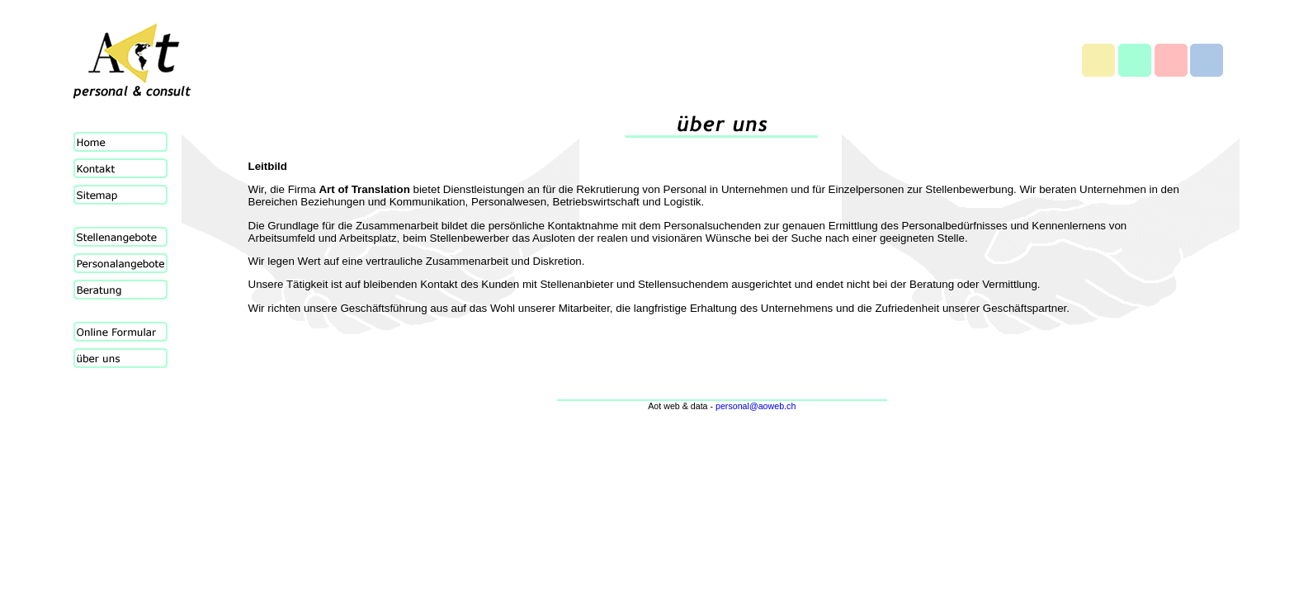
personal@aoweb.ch (755, 406)
